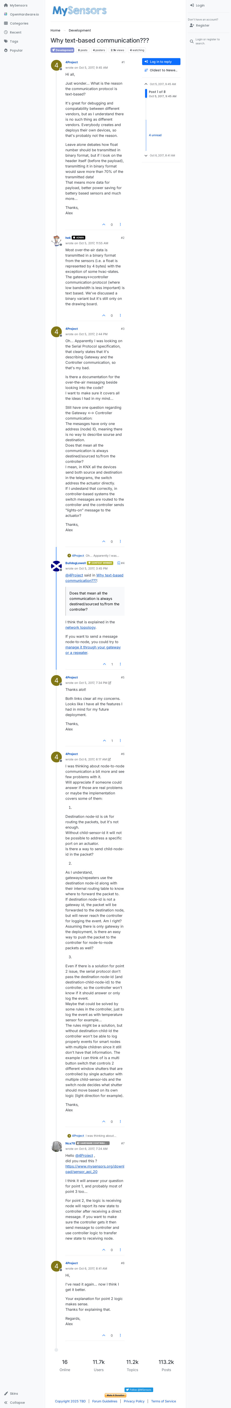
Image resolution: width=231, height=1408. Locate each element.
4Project (71, 62)
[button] (22, 1393)
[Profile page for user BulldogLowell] (56, 566)
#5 (123, 677)
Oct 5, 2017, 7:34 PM (93, 683)
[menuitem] (208, 5)
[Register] (208, 25)
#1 (123, 62)
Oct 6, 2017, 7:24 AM (93, 1148)
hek (68, 238)
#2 (123, 238)
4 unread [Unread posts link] (155, 135)
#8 (123, 1263)
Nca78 (70, 1143)
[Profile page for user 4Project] (56, 65)
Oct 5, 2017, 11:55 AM (93, 243)
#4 (123, 563)
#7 (123, 1143)
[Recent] (22, 32)
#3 (123, 328)
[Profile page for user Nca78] (56, 1146)
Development (62, 50)
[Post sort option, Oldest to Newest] (161, 70)
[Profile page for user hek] (56, 240)
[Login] (208, 5)
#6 (123, 754)
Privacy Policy (134, 1401)
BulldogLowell (75, 563)
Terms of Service (163, 1401)
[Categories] (22, 23)
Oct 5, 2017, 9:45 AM (93, 67)
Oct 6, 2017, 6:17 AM (93, 759)
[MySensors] (22, 5)
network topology (80, 627)
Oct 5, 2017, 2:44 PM (93, 334)
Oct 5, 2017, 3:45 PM (93, 568)
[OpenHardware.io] (22, 14)
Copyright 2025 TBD (70, 1401)
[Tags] (22, 41)
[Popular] (22, 50)
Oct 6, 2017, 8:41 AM (93, 1268)
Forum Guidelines (104, 1401)
